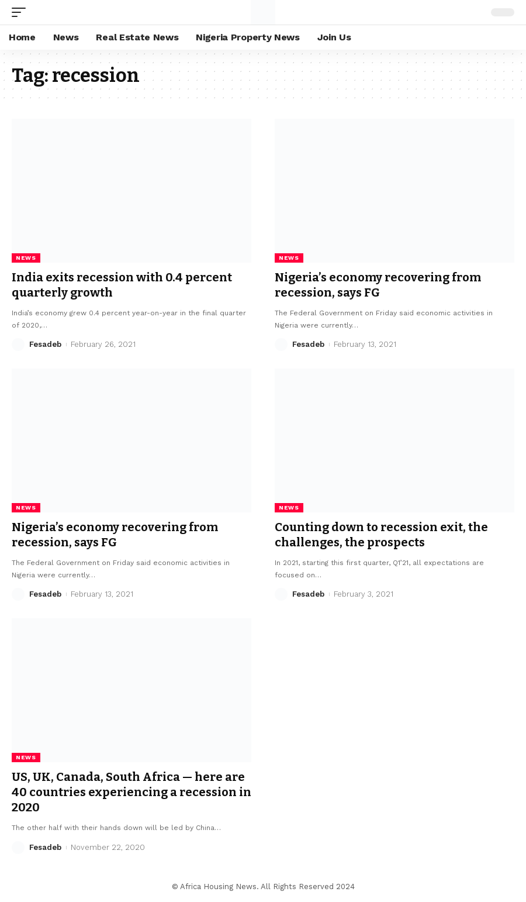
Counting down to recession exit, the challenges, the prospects (381, 534)
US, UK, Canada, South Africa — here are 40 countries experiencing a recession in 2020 (131, 792)
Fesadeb (45, 344)
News (26, 257)
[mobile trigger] (22, 12)
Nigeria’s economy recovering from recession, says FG (378, 284)
